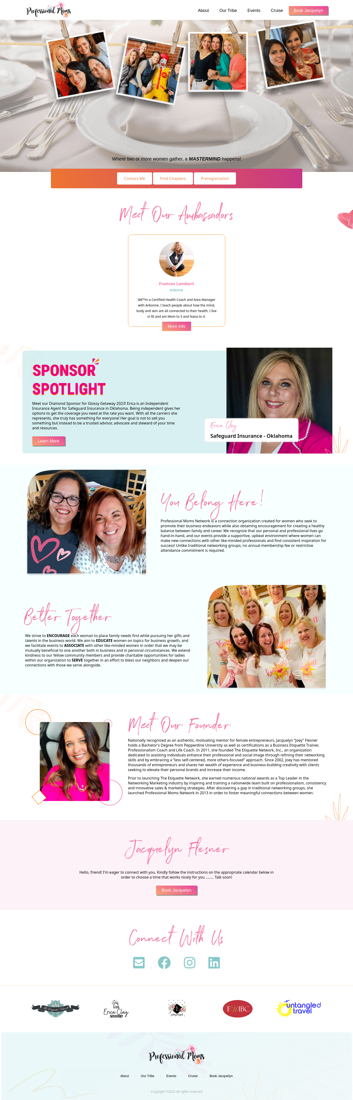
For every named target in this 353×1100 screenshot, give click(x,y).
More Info (176, 326)
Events (253, 10)
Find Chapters (173, 178)
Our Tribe (228, 10)
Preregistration (215, 178)
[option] (55, 1009)
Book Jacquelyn (308, 10)
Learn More (48, 441)
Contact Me (134, 178)
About (203, 10)
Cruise (277, 10)
